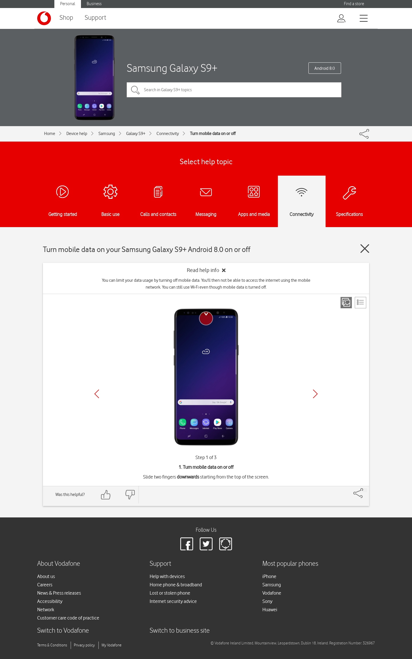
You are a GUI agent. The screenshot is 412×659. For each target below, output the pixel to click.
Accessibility (49, 601)
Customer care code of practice (68, 618)
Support (95, 17)
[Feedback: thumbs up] (106, 494)
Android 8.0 (324, 68)
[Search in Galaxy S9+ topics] (234, 89)
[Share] (365, 490)
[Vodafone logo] (44, 18)
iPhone (269, 576)
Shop (66, 17)
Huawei (269, 609)
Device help (76, 133)
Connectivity (168, 133)
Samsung (106, 133)
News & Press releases (59, 593)
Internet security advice (173, 601)
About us (46, 576)
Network (45, 609)
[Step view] (346, 302)
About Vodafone (58, 563)
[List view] (360, 302)
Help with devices (167, 576)
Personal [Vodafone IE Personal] (67, 3)
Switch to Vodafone (63, 630)
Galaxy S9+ (135, 133)
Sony (267, 601)
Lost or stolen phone (170, 593)
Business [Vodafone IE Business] (94, 3)
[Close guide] (364, 248)
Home (49, 133)
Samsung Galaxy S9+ (172, 67)
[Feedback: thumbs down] (130, 494)
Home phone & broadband (176, 584)
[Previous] (96, 394)
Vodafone (271, 593)
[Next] (315, 394)
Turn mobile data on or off (212, 133)
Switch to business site (180, 630)
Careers (44, 584)
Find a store (354, 3)
